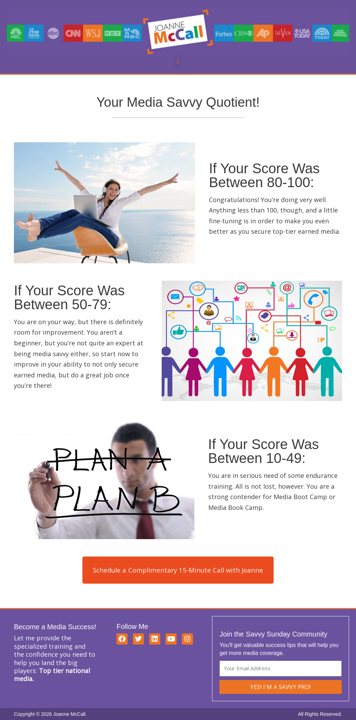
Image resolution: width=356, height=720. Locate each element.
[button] (178, 61)
